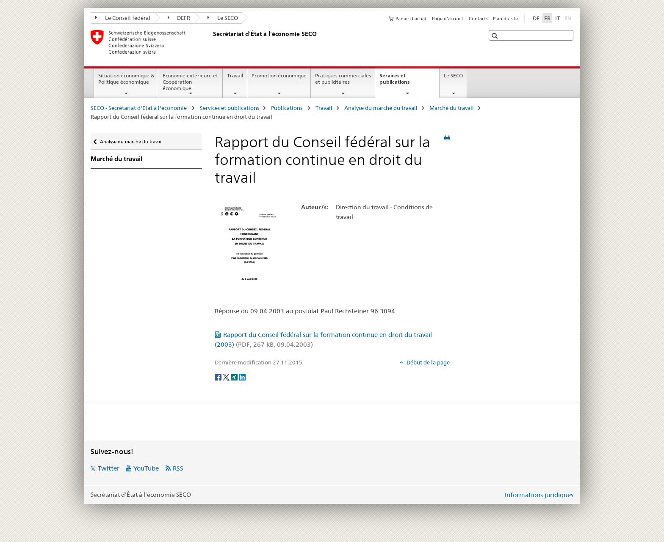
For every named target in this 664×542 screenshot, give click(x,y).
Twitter (108, 468)
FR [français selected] (547, 18)
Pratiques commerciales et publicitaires (343, 78)
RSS (178, 468)
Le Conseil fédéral (122, 18)
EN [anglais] (568, 18)
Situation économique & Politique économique (126, 78)
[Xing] (235, 376)
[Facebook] (219, 376)
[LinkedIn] (242, 376)
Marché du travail (451, 107)
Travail (235, 75)
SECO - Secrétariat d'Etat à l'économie (139, 107)
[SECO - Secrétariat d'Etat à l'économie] (211, 42)
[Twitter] (227, 376)
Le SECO (223, 18)
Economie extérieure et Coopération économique (190, 81)
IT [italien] (557, 18)
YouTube (146, 468)
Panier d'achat (411, 19)
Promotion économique (279, 75)
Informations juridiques (539, 495)
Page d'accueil (447, 19)
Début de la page (427, 362)
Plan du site (505, 19)
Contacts (478, 19)
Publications (287, 107)
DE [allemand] (536, 18)
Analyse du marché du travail (381, 107)
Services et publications (403, 81)
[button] (495, 35)
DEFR (179, 18)
